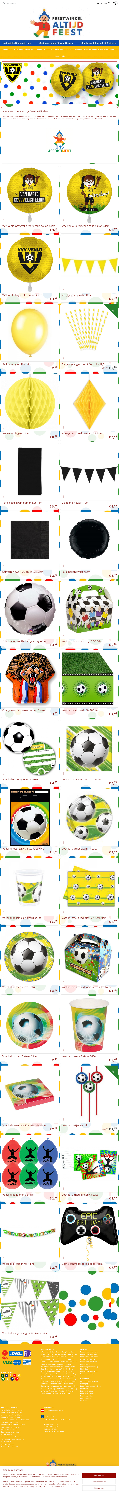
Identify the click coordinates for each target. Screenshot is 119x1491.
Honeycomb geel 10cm (15, 433)
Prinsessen (53, 1381)
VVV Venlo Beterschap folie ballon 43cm (85, 225)
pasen (56, 1379)
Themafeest (58, 49)
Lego (49, 1374)
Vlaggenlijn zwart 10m (75, 502)
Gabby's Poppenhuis (48, 1364)
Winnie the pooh (52, 1393)
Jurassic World (59, 1369)
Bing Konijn (72, 1354)
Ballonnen (78, 49)
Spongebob (55, 1386)
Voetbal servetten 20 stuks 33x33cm (83, 779)
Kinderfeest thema (48, 1371)
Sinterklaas (45, 1384)
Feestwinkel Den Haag (88, 1354)
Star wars (63, 1386)
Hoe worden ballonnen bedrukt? (13, 1425)
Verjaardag (29, 49)
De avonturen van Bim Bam (11, 1437)
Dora (43, 1362)
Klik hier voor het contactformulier (57, 1419)
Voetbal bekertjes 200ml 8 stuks (21, 917)
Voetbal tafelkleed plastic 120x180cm (84, 917)
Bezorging (84, 1384)
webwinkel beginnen (69, 1486)
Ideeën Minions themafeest (11, 1417)
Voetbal (61, 1391)
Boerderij (55, 1357)
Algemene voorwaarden (89, 1381)
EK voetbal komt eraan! (9, 1446)
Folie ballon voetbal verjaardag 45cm (24, 641)
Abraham (45, 1352)
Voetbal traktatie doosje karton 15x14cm (86, 987)
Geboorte (48, 49)
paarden (50, 1379)
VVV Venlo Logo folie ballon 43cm (22, 295)
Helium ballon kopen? (9, 1429)
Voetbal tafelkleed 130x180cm (80, 710)
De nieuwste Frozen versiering (12, 1439)
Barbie (57, 1354)
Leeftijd (39, 49)
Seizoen (73, 1381)
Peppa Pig (72, 1379)
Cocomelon (45, 1359)
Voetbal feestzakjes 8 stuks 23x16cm (24, 848)
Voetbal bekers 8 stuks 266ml (79, 1056)
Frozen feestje (6, 1434)
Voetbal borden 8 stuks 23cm (19, 1056)
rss (58, 1486)
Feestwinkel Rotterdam (89, 1352)
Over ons (83, 1401)
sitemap (53, 1486)
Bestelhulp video (86, 1396)
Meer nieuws (6, 1442)
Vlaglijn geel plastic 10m (76, 295)
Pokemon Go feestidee (9, 1422)
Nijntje (58, 1376)
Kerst (73, 1369)
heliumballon (55, 1367)
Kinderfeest (7, 49)
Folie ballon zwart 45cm (76, 572)
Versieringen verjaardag (89, 1367)
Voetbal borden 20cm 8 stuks (79, 848)
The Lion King (71, 1388)
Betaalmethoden (86, 1391)
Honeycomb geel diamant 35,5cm (82, 433)
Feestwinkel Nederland (88, 1371)
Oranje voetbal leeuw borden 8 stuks (24, 710)
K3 (68, 1369)
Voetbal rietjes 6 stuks (75, 1125)
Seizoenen (104, 49)
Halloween (45, 1367)
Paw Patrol (63, 1379)
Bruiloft (69, 49)
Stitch (70, 1386)
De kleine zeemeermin (62, 1359)
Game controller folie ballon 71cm (82, 1264)
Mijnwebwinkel (93, 1486)
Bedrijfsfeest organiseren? (10, 1432)
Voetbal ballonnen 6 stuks (18, 1194)
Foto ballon (18, 49)
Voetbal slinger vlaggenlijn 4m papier (24, 1333)
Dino (73, 1359)
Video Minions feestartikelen (11, 1415)
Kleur (112, 49)
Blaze (43, 1357)
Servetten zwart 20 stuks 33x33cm (22, 572)
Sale (63, 56)
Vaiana (45, 1391)
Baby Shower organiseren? (11, 1427)
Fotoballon (64, 1362)
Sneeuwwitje (68, 1384)
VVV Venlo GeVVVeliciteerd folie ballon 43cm (28, 225)
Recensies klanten (7, 1444)
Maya (67, 1374)
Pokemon (44, 1381)
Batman (64, 1354)
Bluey (48, 1357)
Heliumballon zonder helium (12, 1410)
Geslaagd (69, 1364)
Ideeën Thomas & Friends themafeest (15, 1420)
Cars (71, 1357)
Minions (50, 1376)
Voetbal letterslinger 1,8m (18, 1264)
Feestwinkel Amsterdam (89, 1357)
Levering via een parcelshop (90, 1386)
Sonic (60, 1384)
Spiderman (45, 1386)
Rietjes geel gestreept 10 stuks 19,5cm (85, 364)
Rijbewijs (64, 1381)
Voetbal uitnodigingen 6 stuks (20, 779)
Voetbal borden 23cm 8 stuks (19, 987)
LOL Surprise (57, 1374)
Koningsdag (65, 1371)
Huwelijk (48, 1369)
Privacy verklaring (87, 1393)
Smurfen (53, 1384)
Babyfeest (66, 1352)
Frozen (71, 1362)
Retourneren (85, 1388)
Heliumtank (65, 1367)
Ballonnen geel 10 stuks (16, 364)
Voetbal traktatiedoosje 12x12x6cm (83, 641)
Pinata (56, 56)
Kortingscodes (85, 1398)
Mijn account (104, 3)
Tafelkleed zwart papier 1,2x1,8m (22, 502)
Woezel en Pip (65, 1393)
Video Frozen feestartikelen (11, 1412)
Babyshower (57, 1352)
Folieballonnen (53, 1362)
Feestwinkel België (87, 1374)
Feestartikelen (85, 1364)
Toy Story (51, 1388)
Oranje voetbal (69, 1376)
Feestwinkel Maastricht (88, 1362)
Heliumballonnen (90, 49)
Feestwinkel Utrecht (87, 1359)
